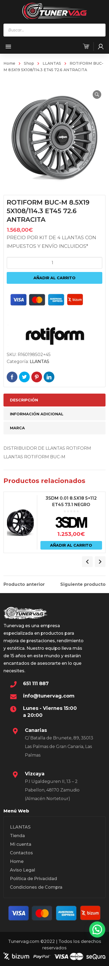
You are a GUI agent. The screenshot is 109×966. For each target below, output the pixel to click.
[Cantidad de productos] (55, 263)
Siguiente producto (83, 584)
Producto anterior (24, 584)
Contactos (21, 852)
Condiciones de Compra (36, 887)
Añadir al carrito (54, 277)
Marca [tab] (17, 428)
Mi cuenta (20, 844)
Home (9, 63)
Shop (29, 63)
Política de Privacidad (33, 878)
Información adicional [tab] (36, 414)
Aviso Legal (22, 870)
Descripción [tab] (24, 400)
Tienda (17, 835)
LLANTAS (52, 63)
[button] (97, 94)
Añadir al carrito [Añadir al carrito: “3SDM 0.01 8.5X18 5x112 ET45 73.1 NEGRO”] (71, 545)
